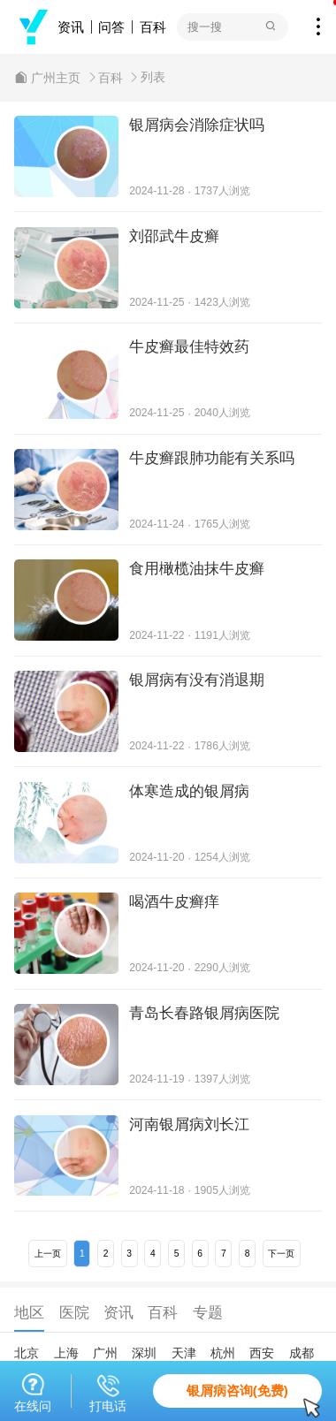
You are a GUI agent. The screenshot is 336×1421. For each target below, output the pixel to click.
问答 (111, 27)
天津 (184, 1353)
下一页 (281, 1253)
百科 (153, 27)
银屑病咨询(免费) (254, 1395)
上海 (66, 1353)
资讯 (70, 27)
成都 (301, 1353)
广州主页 (55, 78)
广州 (105, 1353)
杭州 (222, 1353)
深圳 (144, 1353)
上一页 (47, 1253)
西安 (261, 1353)
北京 (26, 1353)
